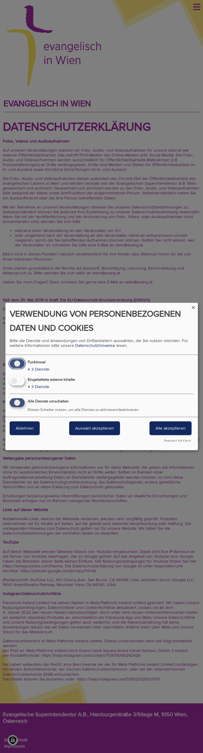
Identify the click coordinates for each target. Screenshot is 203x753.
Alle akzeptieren (170, 428)
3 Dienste (38, 369)
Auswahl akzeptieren (94, 428)
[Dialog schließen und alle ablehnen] (193, 306)
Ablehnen (25, 428)
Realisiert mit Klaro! (177, 441)
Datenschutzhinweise (95, 345)
